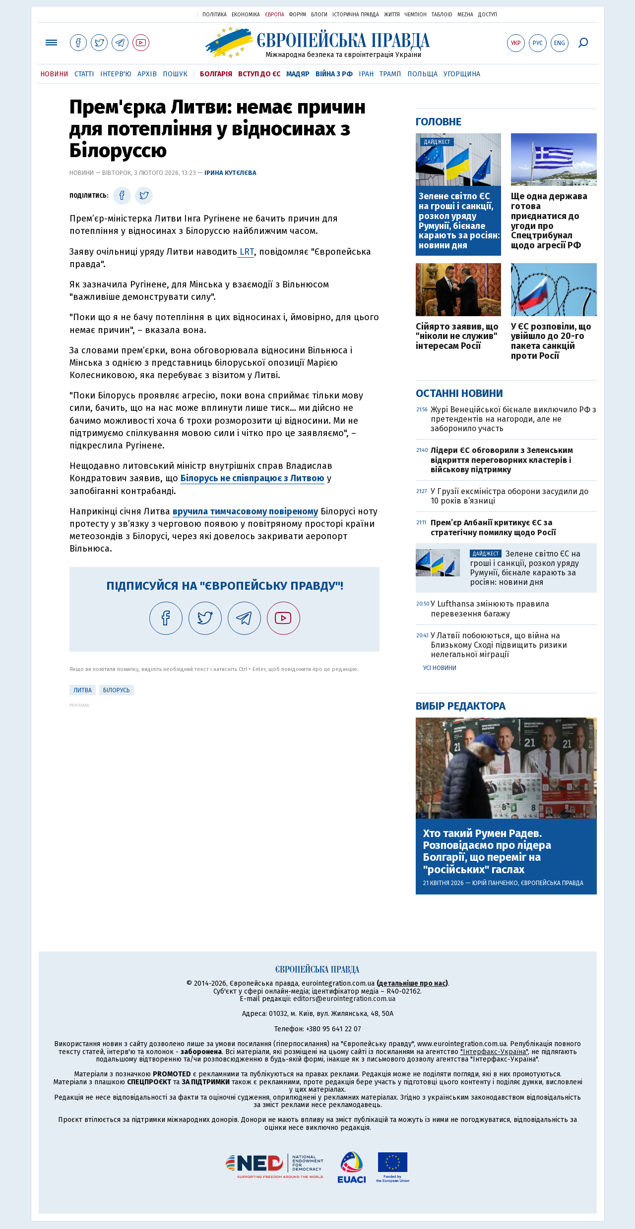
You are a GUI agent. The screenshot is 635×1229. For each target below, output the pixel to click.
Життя (392, 15)
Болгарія (216, 74)
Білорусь (116, 690)
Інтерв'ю (115, 74)
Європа (274, 15)
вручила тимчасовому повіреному (245, 511)
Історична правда (355, 15)
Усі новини (439, 668)
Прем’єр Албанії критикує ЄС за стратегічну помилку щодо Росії (493, 527)
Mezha (465, 15)
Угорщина (462, 74)
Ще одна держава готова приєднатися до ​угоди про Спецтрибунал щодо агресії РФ (549, 221)
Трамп (390, 74)
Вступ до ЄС (259, 74)
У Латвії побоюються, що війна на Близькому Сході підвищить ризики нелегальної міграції (499, 645)
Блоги (319, 15)
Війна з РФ (334, 74)
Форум (297, 15)
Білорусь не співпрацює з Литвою (252, 478)
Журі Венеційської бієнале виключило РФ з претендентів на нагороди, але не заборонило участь (513, 419)
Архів (147, 74)
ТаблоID (442, 15)
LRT (245, 251)
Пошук (175, 74)
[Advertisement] (224, 777)
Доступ (487, 15)
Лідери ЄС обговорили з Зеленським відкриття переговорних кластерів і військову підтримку (502, 460)
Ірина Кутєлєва (230, 172)
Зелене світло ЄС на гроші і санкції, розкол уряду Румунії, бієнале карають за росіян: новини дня (459, 221)
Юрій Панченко (495, 883)
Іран (366, 74)
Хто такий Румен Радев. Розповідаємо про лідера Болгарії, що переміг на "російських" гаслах (487, 852)
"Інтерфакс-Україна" (494, 1052)
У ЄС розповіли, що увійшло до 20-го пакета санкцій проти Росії (551, 341)
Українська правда (165, 14)
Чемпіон (416, 15)
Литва (82, 690)
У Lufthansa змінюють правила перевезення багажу (490, 608)
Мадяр (298, 74)
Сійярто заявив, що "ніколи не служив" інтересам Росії (457, 336)
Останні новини (459, 393)
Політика (214, 15)
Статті (84, 74)
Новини (54, 74)
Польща (422, 74)
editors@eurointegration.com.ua (344, 999)
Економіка (246, 15)
